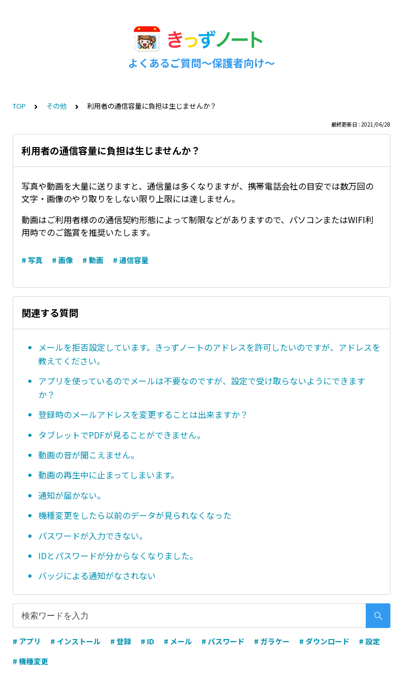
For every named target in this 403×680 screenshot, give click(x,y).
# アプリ (27, 641)
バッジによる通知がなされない (97, 575)
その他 (56, 106)
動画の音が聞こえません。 (88, 454)
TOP (19, 106)
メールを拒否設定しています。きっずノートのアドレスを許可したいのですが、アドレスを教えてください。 (209, 354)
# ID (147, 641)
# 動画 (92, 260)
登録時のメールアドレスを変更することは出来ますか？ (143, 414)
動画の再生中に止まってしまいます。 (108, 474)
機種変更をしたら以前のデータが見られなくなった (134, 515)
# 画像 (62, 260)
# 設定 (369, 641)
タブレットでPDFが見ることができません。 (121, 434)
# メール (178, 641)
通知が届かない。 (71, 495)
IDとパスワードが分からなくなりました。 (118, 555)
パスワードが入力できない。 (92, 535)
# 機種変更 (30, 661)
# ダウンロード (324, 641)
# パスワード (223, 641)
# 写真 (32, 260)
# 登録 (120, 641)
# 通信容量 (131, 260)
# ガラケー (272, 641)
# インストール (75, 641)
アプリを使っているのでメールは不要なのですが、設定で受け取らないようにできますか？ (201, 387)
